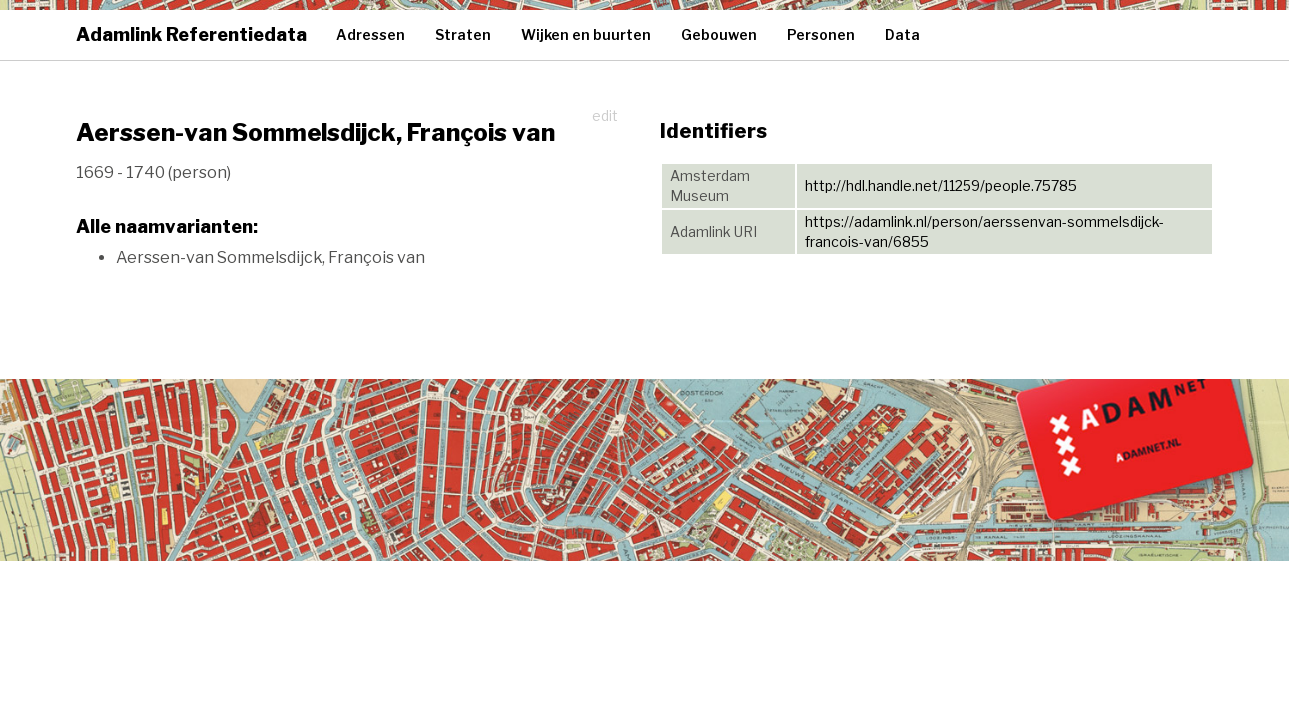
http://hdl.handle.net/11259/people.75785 (941, 185)
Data (902, 34)
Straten (463, 34)
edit (605, 115)
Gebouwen (719, 34)
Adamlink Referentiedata (191, 34)
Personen (821, 34)
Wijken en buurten (586, 34)
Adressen (370, 34)
